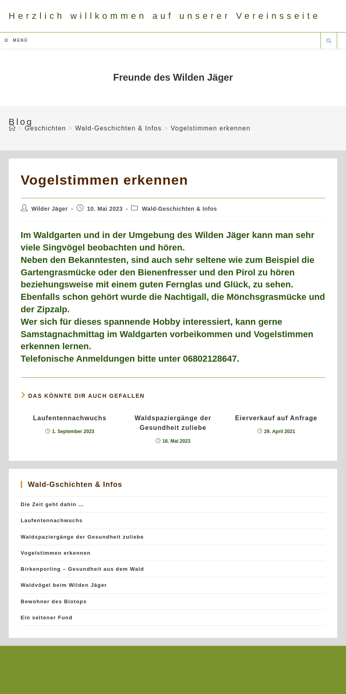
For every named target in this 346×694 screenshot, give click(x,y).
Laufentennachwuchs (69, 418)
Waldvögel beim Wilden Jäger (64, 585)
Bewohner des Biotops (54, 601)
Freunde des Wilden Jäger (173, 77)
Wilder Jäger (49, 209)
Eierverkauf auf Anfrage (276, 418)
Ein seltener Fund (47, 618)
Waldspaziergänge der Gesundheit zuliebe (173, 423)
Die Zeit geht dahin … (52, 504)
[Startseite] (12, 128)
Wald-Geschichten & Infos (179, 209)
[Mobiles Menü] (16, 40)
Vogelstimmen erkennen (211, 128)
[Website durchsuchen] (328, 41)
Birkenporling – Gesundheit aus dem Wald (82, 569)
